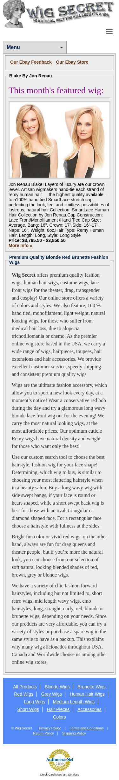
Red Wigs (23, 694)
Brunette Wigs (92, 686)
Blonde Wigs (57, 686)
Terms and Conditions (86, 728)
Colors (59, 717)
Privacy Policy (50, 728)
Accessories (89, 709)
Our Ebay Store (72, 62)
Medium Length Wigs (74, 701)
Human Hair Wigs (87, 694)
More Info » (20, 245)
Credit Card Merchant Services (59, 774)
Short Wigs (28, 709)
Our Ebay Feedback (31, 62)
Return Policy (43, 733)
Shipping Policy (74, 733)
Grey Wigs (51, 694)
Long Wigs (34, 701)
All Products (25, 686)
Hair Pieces (58, 709)
